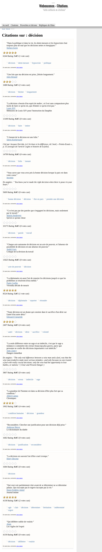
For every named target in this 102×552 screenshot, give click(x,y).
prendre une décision (55, 199)
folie (20, 161)
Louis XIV (11, 108)
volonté (46, 332)
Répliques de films (47, 25)
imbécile (29, 379)
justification (23, 445)
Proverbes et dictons (28, 25)
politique (47, 63)
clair (16, 507)
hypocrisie (36, 63)
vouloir (32, 541)
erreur (20, 379)
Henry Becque (13, 458)
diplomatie (22, 300)
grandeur (40, 413)
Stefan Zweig (12, 48)
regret (10, 510)
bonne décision (14, 199)
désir (27, 332)
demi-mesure (23, 63)
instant (28, 161)
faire (20, 126)
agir (9, 507)
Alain (9, 524)
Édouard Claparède (15, 317)
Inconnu (10, 177)
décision (11, 63)
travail (29, 233)
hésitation (47, 507)
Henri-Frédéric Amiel (15, 490)
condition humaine (16, 413)
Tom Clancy (12, 351)
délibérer (22, 541)
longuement (32, 92)
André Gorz (11, 249)
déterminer (35, 507)
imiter (27, 126)
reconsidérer (36, 445)
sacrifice (35, 332)
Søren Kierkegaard (14, 139)
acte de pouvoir (14, 267)
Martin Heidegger (14, 215)
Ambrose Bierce (13, 427)
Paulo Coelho (12, 283)
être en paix (38, 199)
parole (20, 233)
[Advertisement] (53, 17)
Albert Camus (12, 396)
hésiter (21, 92)
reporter (33, 300)
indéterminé (59, 507)
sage (38, 379)
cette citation (19, 67)
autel (10, 332)
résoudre (43, 300)
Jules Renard (12, 77)
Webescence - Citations (53, 5)
